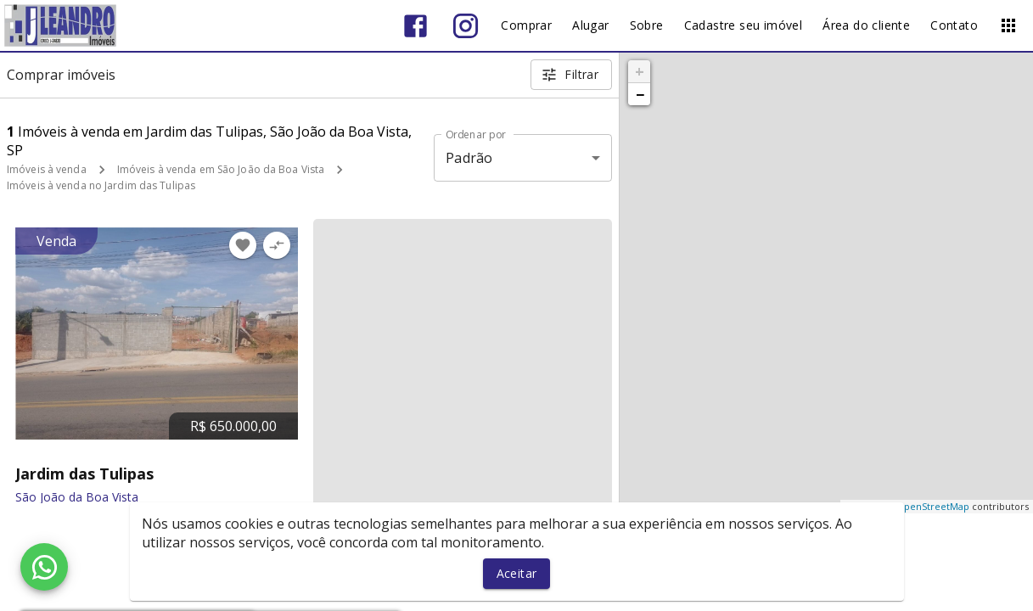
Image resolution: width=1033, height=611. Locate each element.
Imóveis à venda (47, 169)
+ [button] (639, 71)
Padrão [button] (469, 158)
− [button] (640, 94)
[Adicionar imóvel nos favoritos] (242, 245)
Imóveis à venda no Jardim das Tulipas (101, 185)
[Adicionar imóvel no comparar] (276, 245)
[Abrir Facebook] (415, 26)
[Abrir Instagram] (465, 26)
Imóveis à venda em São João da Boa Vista (221, 169)
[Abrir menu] (1008, 25)
